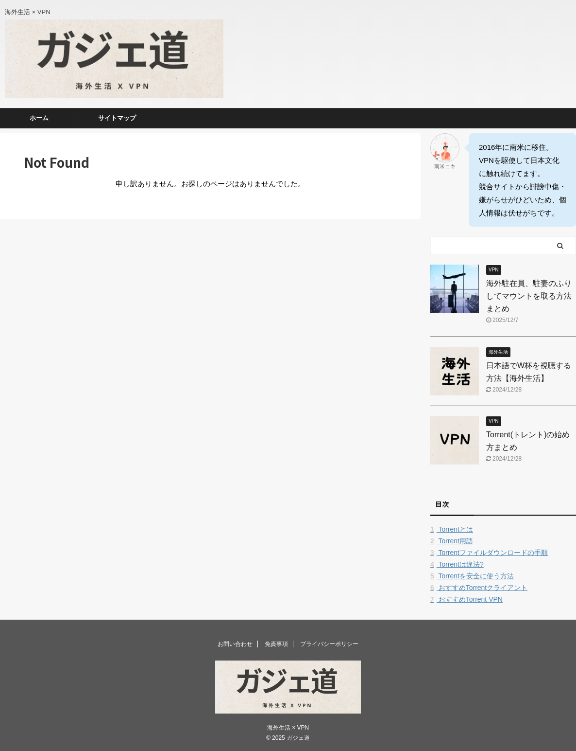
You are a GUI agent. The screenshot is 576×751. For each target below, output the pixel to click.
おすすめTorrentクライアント (478, 587)
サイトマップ (117, 118)
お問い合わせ (235, 644)
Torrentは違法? (457, 564)
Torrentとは (451, 529)
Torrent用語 (451, 541)
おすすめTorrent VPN (466, 599)
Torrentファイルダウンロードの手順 (489, 552)
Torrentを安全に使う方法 (472, 576)
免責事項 (276, 644)
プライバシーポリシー (329, 644)
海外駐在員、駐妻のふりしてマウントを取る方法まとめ (529, 296)
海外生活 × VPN (288, 727)
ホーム (39, 118)
